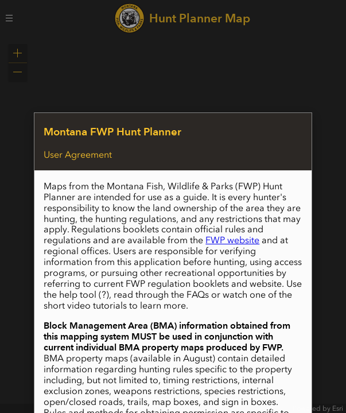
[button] (18, 53)
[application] (173, 224)
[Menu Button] (9, 18)
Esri (337, 408)
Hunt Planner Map (199, 18)
